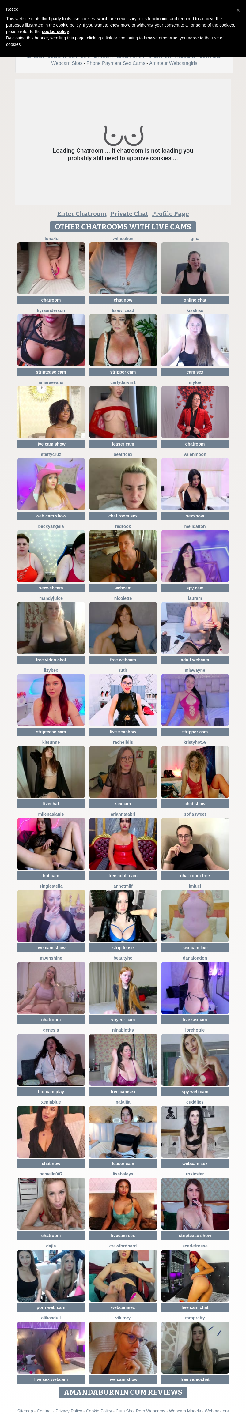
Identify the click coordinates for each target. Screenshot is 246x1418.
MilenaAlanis (51, 814)
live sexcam (195, 1019)
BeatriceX (123, 454)
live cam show (51, 444)
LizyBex (51, 670)
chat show (194, 803)
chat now (123, 300)
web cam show (51, 515)
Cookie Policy (99, 1411)
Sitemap (25, 1411)
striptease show (195, 1235)
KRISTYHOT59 (195, 742)
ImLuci (195, 886)
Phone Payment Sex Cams (115, 63)
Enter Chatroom (82, 213)
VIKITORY (123, 1317)
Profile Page (170, 213)
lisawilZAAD (123, 310)
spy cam (194, 587)
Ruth (123, 670)
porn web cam (50, 1307)
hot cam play (51, 1091)
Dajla (51, 1245)
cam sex (195, 372)
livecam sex (123, 1235)
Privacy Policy (68, 1411)
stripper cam (123, 372)
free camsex (123, 1091)
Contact (44, 1411)
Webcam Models (185, 1411)
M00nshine (51, 958)
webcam (123, 587)
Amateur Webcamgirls (173, 63)
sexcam (123, 803)
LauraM (195, 598)
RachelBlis (123, 742)
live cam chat (195, 1307)
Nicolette (123, 598)
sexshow (195, 515)
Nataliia (122, 1102)
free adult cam (123, 875)
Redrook (123, 526)
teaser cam (123, 444)
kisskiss (195, 310)
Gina (195, 238)
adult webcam (195, 659)
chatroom (51, 300)
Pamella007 (51, 1174)
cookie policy (55, 31)
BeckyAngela (51, 526)
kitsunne (51, 742)
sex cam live (195, 947)
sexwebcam (51, 587)
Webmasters (217, 1411)
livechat (51, 803)
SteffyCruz (51, 454)
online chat (195, 300)
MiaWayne (195, 670)
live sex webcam (51, 1379)
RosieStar (195, 1174)
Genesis (51, 1030)
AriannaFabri (123, 814)
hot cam (51, 875)
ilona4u (51, 238)
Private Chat (129, 213)
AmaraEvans (51, 382)
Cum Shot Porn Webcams (140, 1411)
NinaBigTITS (123, 1030)
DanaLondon (195, 958)
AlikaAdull (51, 1317)
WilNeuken (123, 238)
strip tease (123, 947)
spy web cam (195, 1091)
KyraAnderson (51, 310)
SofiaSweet (195, 814)
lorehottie (195, 1030)
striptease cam (51, 372)
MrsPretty (195, 1317)
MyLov (195, 382)
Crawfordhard (123, 1245)
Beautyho (122, 958)
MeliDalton (195, 526)
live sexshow (123, 731)
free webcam (123, 659)
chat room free (195, 875)
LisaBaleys (123, 1174)
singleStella (50, 886)
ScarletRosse (195, 1245)
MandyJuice (51, 598)
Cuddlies (195, 1102)
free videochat (195, 1379)
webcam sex (195, 1163)
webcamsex (123, 1307)
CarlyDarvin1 (123, 382)
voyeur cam (123, 1019)
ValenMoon (195, 454)
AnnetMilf (122, 886)
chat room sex (123, 515)
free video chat (51, 659)
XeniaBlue (51, 1102)
